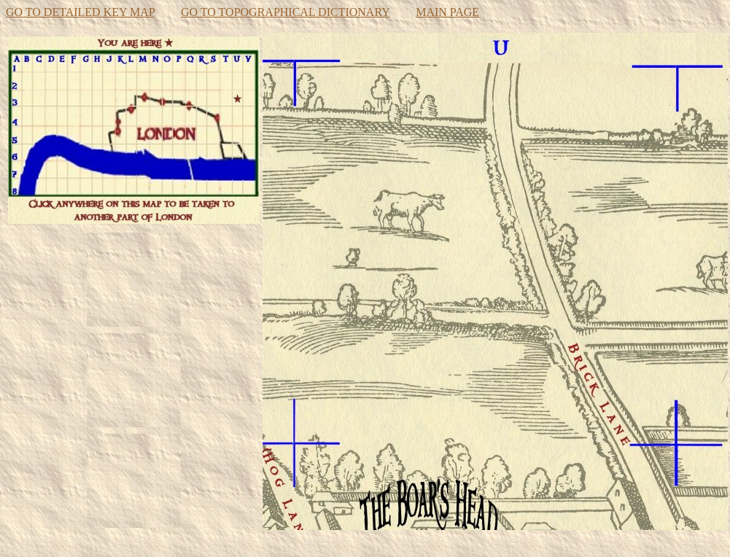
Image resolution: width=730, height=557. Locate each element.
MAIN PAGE (447, 12)
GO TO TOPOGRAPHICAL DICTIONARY (285, 12)
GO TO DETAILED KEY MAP (80, 12)
